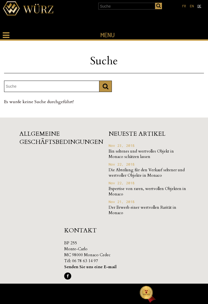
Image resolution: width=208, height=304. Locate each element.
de (199, 6)
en (192, 6)
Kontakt (80, 230)
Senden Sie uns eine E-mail (90, 267)
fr (184, 6)
